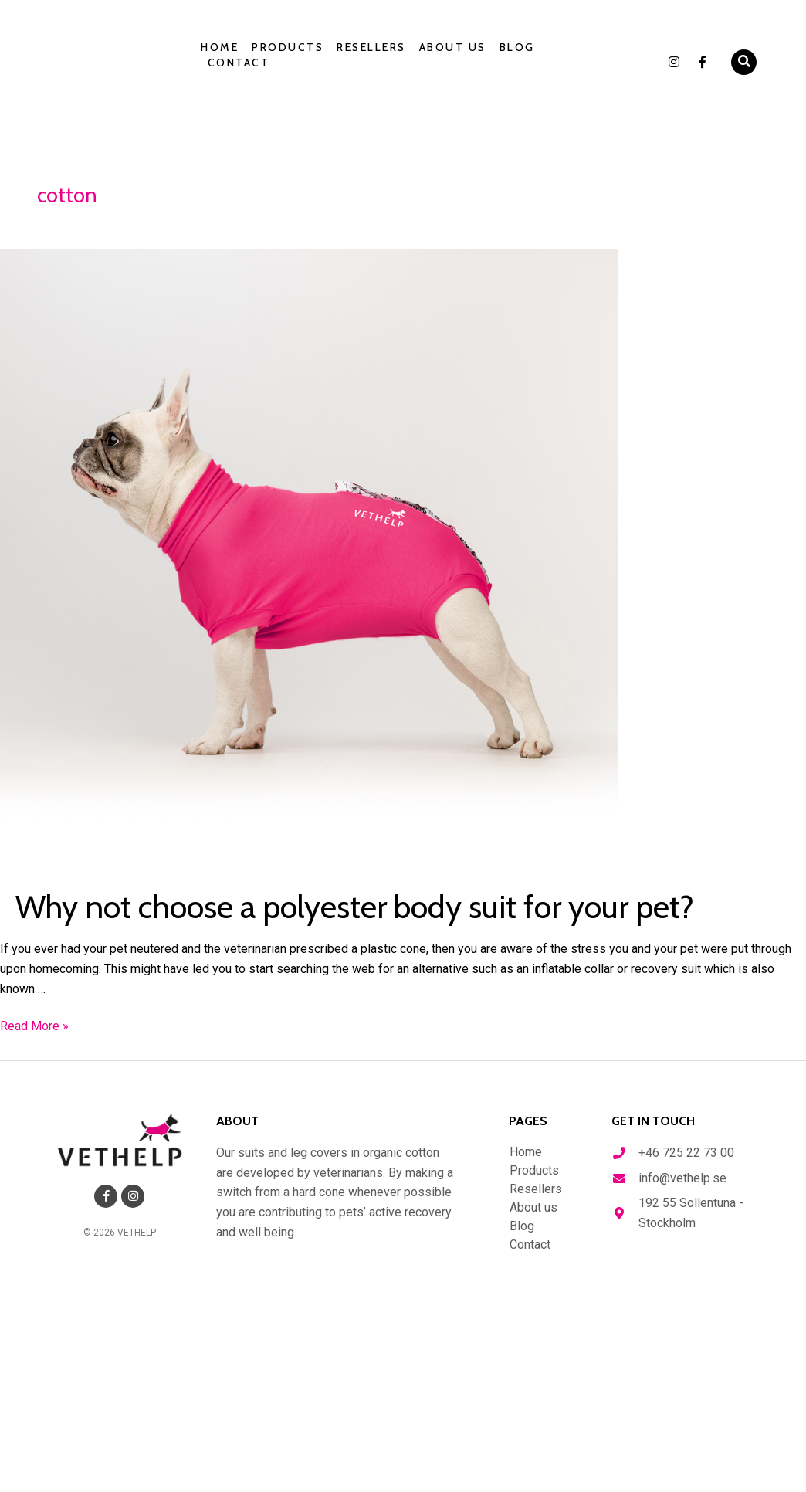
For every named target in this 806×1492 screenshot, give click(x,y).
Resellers (371, 47)
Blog (517, 47)
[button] (744, 62)
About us (452, 47)
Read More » (34, 1026)
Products (287, 47)
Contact (239, 63)
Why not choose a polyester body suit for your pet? (387, 906)
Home (220, 47)
